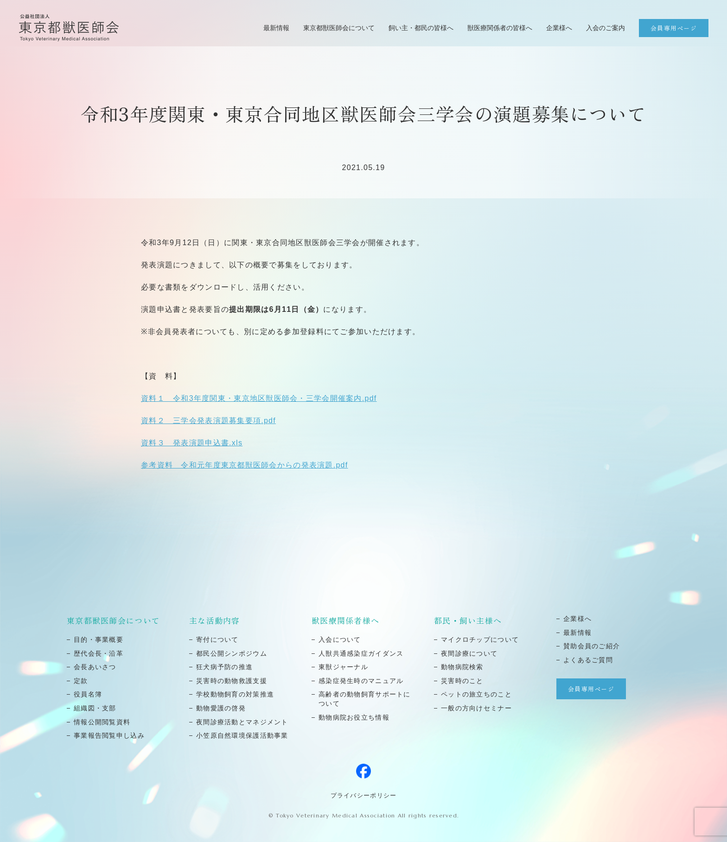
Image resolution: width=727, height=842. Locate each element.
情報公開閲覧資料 (102, 722)
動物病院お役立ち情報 (354, 717)
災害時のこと (462, 680)
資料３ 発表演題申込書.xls (191, 443)
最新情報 (276, 28)
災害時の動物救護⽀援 (231, 680)
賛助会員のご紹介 (591, 646)
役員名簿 (88, 694)
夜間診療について (469, 653)
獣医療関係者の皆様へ (499, 28)
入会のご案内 (605, 28)
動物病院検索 (462, 667)
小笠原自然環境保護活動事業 (242, 735)
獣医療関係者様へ (345, 620)
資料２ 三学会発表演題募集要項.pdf (208, 420)
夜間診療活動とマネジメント (242, 722)
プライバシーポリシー (364, 795)
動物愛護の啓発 (221, 708)
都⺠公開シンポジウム (231, 653)
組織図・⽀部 (95, 708)
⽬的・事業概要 (98, 639)
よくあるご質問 (588, 660)
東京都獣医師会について (339, 28)
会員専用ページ (673, 28)
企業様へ (559, 28)
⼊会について (340, 639)
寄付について (217, 639)
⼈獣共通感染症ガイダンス (361, 653)
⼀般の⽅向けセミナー (476, 708)
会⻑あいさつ (95, 667)
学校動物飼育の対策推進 (235, 694)
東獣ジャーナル (343, 667)
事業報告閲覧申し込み (109, 735)
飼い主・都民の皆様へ (421, 28)
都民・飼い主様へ (468, 620)
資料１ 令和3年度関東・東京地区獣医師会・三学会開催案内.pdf (259, 398)
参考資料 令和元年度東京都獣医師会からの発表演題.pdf (244, 465)
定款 (81, 680)
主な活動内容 (214, 620)
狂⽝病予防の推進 (224, 667)
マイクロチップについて (480, 639)
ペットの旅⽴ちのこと (476, 694)
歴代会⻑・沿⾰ (98, 653)
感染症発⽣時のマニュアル (361, 680)
